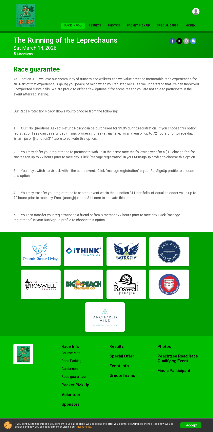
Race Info (71, 25)
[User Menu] (196, 11)
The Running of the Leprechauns (65, 40)
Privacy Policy (83, 426)
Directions (25, 54)
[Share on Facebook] (172, 41)
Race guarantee (74, 377)
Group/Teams (122, 375)
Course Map (71, 353)
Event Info (119, 366)
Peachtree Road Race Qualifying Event (178, 358)
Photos (114, 25)
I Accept (190, 425)
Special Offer (168, 25)
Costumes (70, 369)
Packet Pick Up (138, 25)
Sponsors (71, 404)
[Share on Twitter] (179, 41)
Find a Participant (174, 370)
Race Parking (72, 361)
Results (94, 25)
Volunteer (71, 394)
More (189, 25)
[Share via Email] (186, 41)
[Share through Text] (193, 41)
